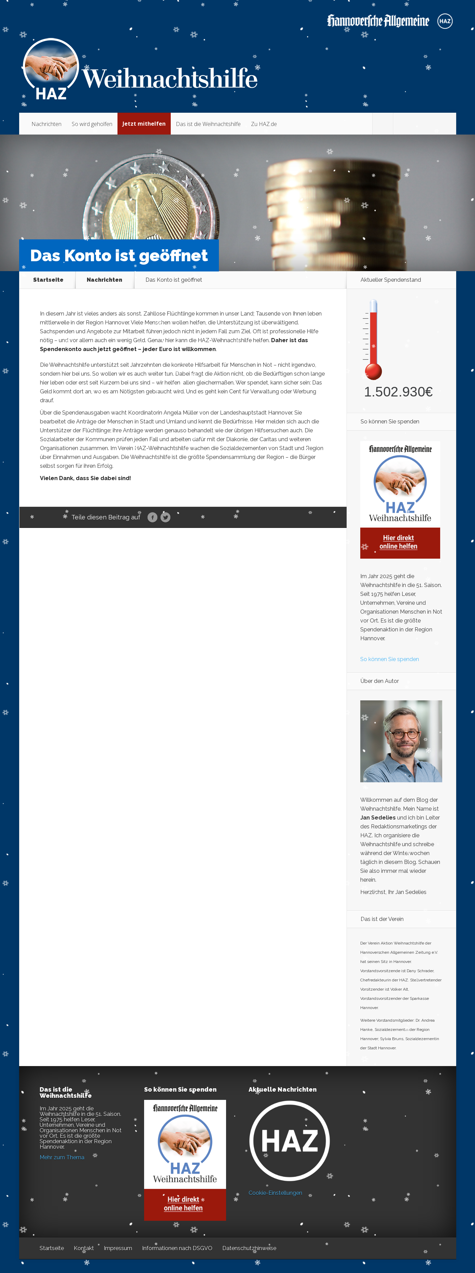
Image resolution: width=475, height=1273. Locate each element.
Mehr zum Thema (62, 1157)
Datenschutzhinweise (249, 1248)
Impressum (118, 1248)
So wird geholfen (92, 124)
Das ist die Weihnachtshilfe (208, 124)
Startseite (48, 280)
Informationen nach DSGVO (177, 1248)
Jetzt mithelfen (144, 123)
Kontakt (84, 1248)
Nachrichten (46, 124)
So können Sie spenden (389, 659)
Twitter (165, 517)
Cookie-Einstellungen (275, 1193)
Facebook (152, 517)
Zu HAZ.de (264, 124)
